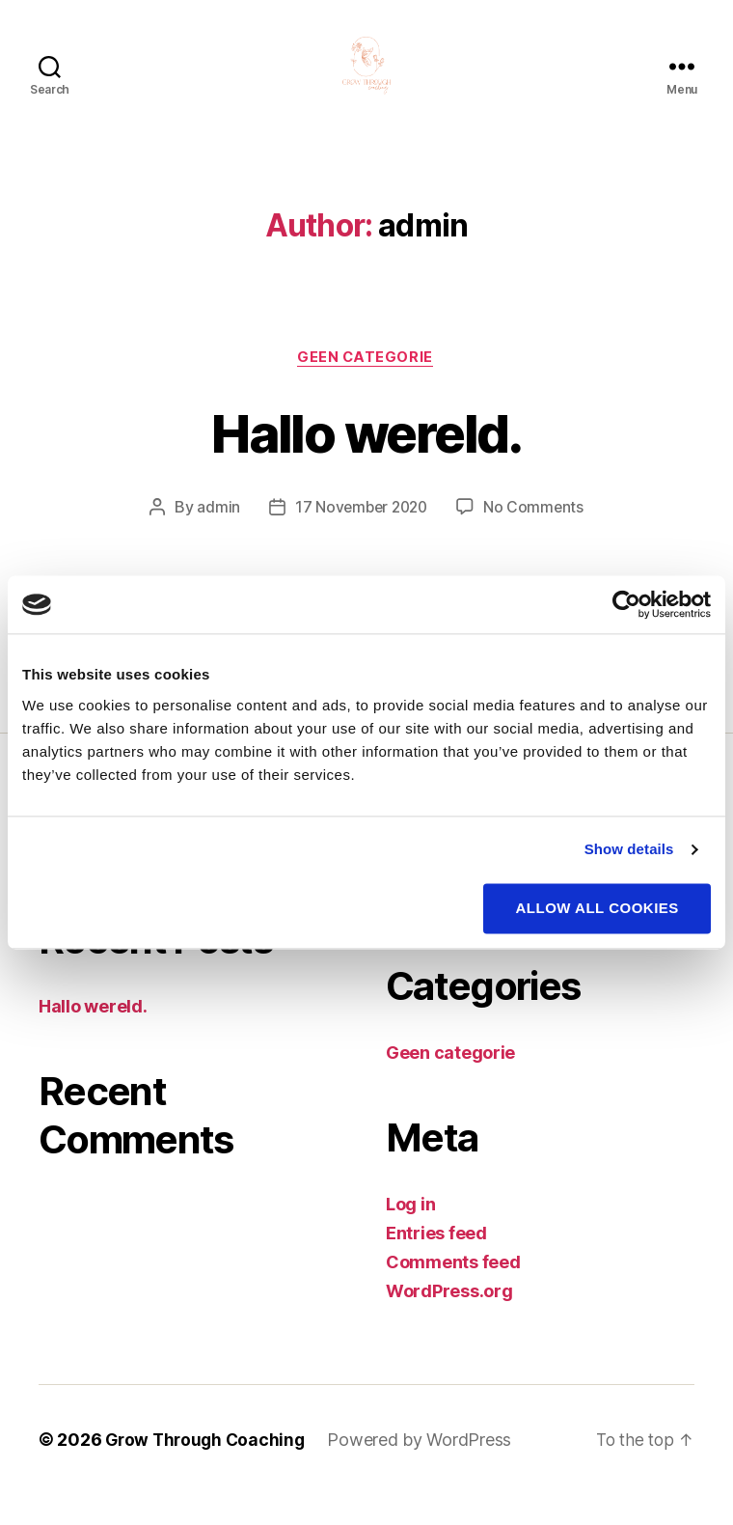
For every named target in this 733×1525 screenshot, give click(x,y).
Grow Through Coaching (208, 1470)
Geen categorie (366, 387)
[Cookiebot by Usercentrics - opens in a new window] (626, 604)
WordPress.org (449, 1322)
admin (214, 537)
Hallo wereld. (366, 461)
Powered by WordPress (426, 1470)
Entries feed (436, 1264)
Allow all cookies (597, 908)
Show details (629, 849)
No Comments (536, 537)
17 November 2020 (360, 537)
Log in (410, 1235)
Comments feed (453, 1293)
